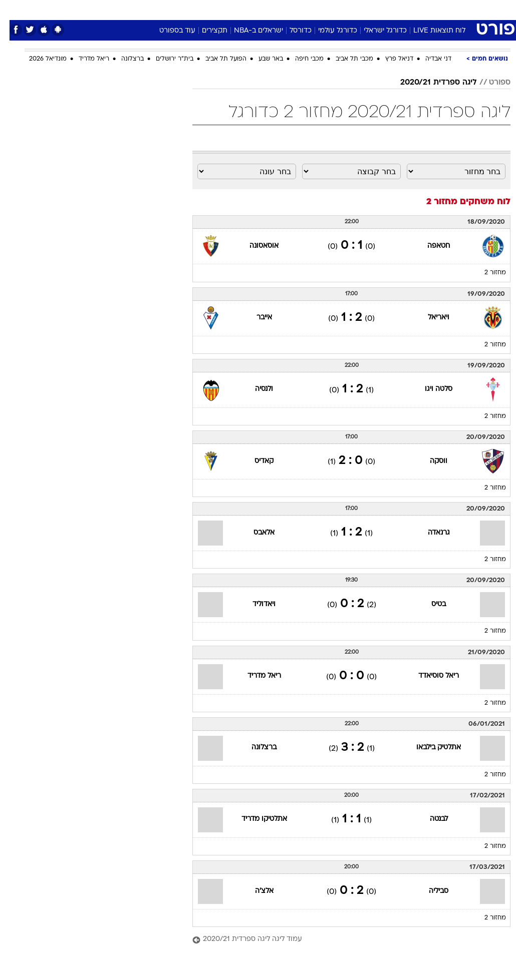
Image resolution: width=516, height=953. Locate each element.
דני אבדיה (429, 59)
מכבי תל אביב (345, 59)
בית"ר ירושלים (165, 59)
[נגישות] (14, 9)
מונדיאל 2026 (38, 59)
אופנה (147, 9)
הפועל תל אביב (216, 59)
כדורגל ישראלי (375, 31)
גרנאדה (429, 533)
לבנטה (429, 819)
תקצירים (205, 31)
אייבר (255, 317)
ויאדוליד (254, 604)
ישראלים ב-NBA (249, 31)
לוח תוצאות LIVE (430, 31)
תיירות (215, 9)
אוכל (276, 9)
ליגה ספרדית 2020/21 (429, 83)
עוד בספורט (168, 31)
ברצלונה (123, 59)
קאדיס (254, 461)
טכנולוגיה (181, 9)
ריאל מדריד (84, 59)
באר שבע (261, 59)
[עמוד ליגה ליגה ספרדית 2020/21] (342, 939)
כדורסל (291, 31)
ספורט (386, 9)
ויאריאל (429, 317)
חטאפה (429, 246)
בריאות (247, 9)
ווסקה (429, 461)
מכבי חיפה (300, 59)
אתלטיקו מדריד (255, 819)
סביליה (429, 891)
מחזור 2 (485, 273)
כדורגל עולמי (328, 31)
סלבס (327, 9)
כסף (301, 9)
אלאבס (254, 533)
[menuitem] (412, 10)
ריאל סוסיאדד (429, 676)
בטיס (429, 604)
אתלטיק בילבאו (429, 747)
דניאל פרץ (390, 59)
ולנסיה (254, 389)
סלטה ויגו (429, 389)
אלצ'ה (254, 891)
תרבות (356, 9)
